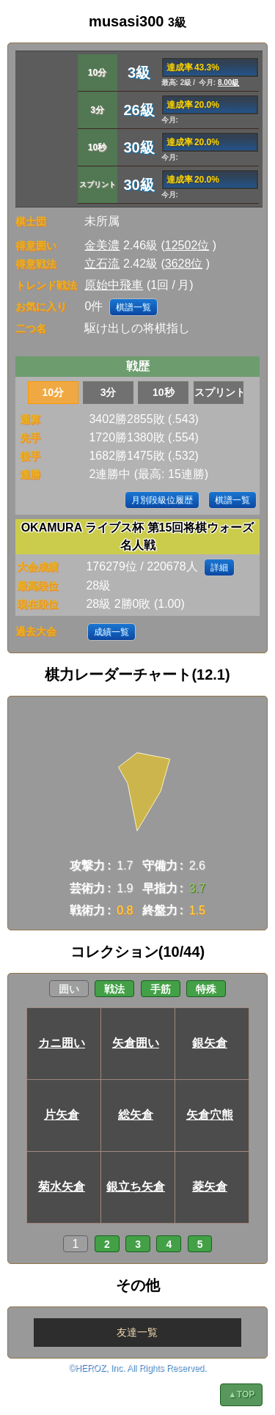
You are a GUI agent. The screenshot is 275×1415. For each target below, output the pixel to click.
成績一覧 (111, 632)
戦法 (114, 989)
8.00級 (228, 82)
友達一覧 (137, 1332)
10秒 (164, 392)
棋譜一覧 (133, 307)
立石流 (102, 263)
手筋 (160, 989)
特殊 (206, 989)
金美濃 (102, 245)
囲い (69, 989)
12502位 (187, 245)
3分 (108, 392)
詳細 (219, 567)
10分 (54, 392)
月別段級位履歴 (162, 500)
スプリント (218, 392)
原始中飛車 (113, 285)
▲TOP (241, 1394)
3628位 (184, 263)
